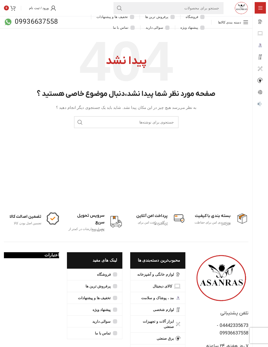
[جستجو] (164, 12)
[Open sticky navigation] (233, 30)
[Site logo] (237, 11)
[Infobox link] (34, 226)
